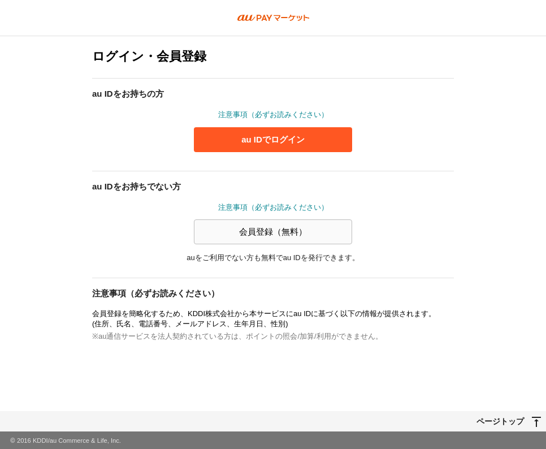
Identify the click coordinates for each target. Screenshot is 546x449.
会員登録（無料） (273, 231)
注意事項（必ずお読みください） (273, 114)
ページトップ (500, 420)
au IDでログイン (273, 139)
